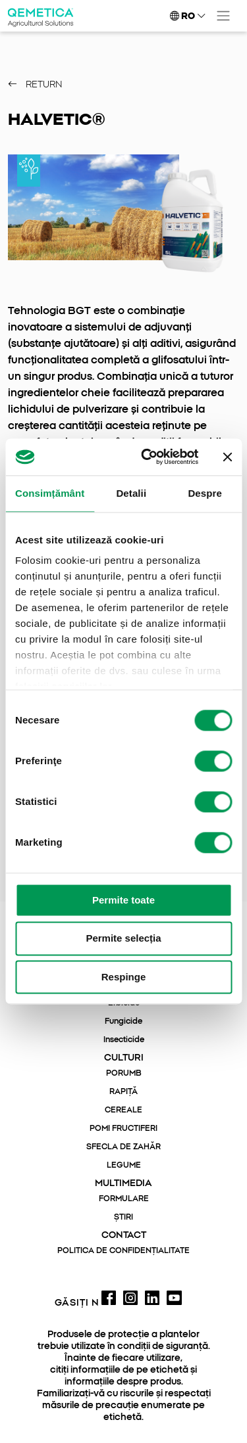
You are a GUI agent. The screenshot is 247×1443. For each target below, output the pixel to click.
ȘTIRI (123, 1217)
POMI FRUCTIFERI (123, 1128)
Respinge (123, 976)
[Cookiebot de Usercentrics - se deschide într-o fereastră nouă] (147, 456)
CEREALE (123, 1110)
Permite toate (123, 899)
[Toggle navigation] (223, 15)
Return (35, 84)
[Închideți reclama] (227, 456)
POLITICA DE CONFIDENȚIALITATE (123, 1250)
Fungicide (123, 1021)
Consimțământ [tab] (49, 493)
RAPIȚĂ (123, 1091)
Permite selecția (123, 938)
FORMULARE (124, 1198)
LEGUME (124, 1165)
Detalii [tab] (131, 493)
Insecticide (123, 1039)
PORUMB (124, 1073)
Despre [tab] (204, 493)
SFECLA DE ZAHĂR (123, 1147)
